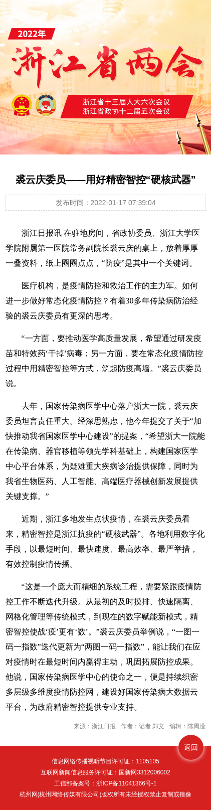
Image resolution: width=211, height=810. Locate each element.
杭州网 (29, 794)
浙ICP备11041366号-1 (126, 783)
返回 (191, 747)
